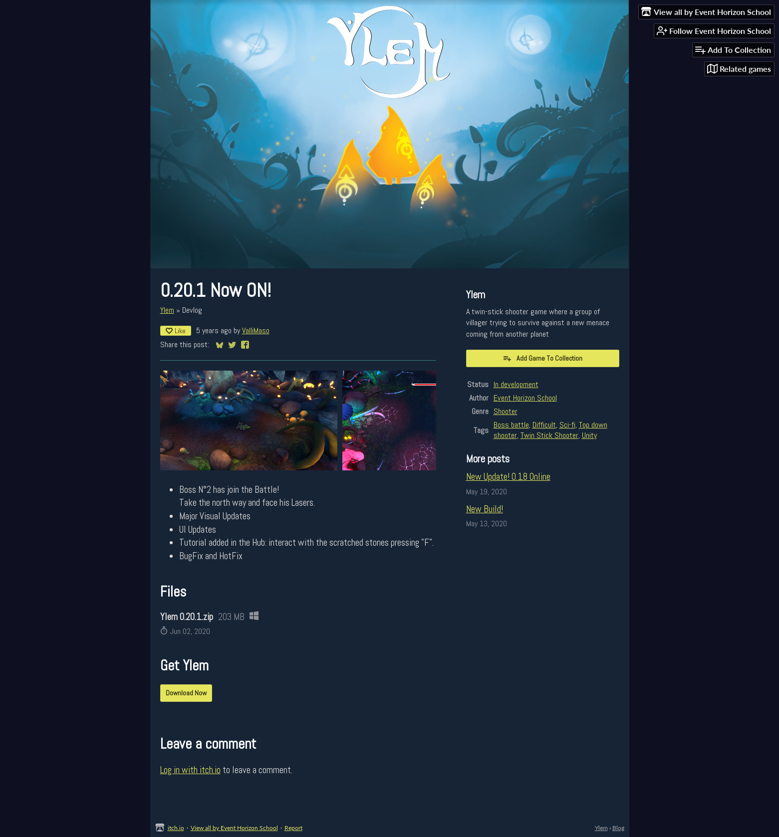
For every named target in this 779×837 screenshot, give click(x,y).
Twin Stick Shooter (549, 435)
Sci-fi (567, 424)
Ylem (167, 310)
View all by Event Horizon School (234, 828)
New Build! (484, 509)
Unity (589, 435)
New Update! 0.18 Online (508, 476)
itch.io (176, 828)
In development (516, 384)
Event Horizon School (525, 398)
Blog (618, 828)
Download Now (186, 692)
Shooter (506, 411)
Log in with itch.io (190, 770)
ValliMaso (255, 330)
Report (293, 828)
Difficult (544, 424)
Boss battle (511, 424)
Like (176, 330)
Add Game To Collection (542, 358)
